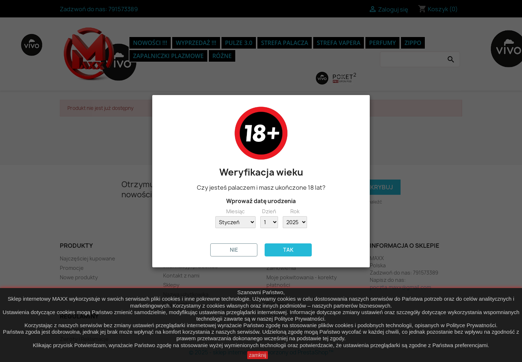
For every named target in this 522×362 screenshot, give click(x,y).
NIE (234, 249)
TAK (288, 249)
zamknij (257, 355)
